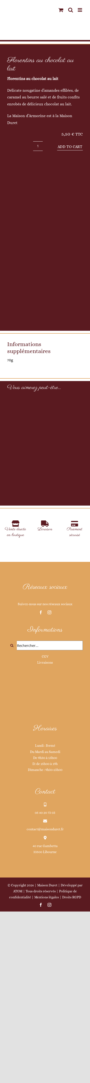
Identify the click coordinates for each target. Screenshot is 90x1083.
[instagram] (49, 772)
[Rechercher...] (45, 805)
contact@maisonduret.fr (45, 989)
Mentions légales (46, 1057)
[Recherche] (12, 805)
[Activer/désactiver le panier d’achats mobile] (61, 9)
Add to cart (70, 146)
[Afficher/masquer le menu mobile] (80, 9)
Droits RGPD (71, 1057)
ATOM (17, 1051)
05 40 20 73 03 (45, 972)
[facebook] (41, 772)
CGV (45, 816)
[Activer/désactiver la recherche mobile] (70, 9)
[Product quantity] (38, 146)
